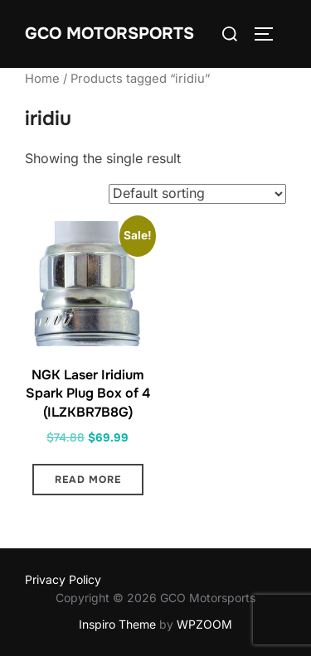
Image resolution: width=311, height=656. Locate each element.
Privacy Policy (63, 579)
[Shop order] (197, 194)
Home (42, 78)
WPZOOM (204, 624)
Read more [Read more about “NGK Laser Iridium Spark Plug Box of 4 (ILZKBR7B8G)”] (88, 479)
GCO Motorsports (109, 33)
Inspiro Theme (117, 624)
